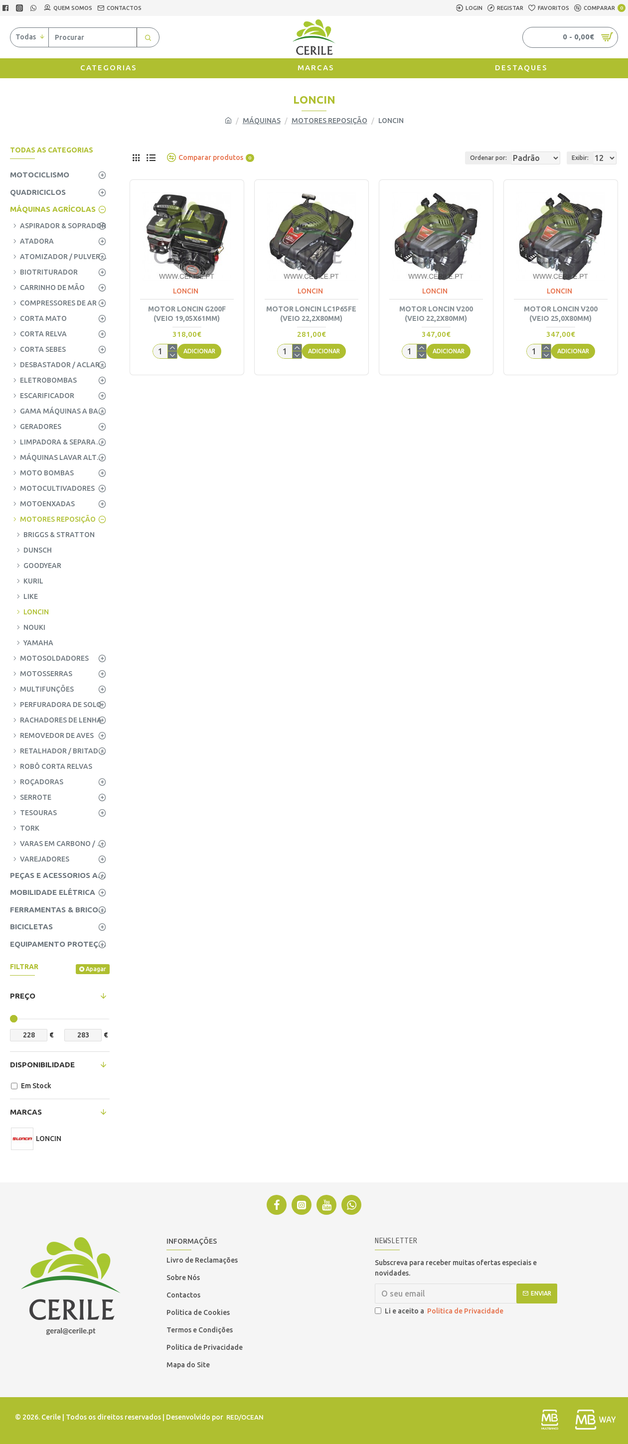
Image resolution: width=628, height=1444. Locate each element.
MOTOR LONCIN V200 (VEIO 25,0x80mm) (561, 313)
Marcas (26, 1112)
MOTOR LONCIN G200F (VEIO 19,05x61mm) (187, 313)
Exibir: (583, 157)
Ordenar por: (455, 157)
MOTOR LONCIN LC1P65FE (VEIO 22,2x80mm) (311, 313)
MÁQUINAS (262, 121)
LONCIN (185, 291)
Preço (22, 996)
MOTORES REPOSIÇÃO (329, 121)
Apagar (96, 969)
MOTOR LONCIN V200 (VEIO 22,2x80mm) (436, 313)
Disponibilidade (42, 1064)
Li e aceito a (440, 1311)
